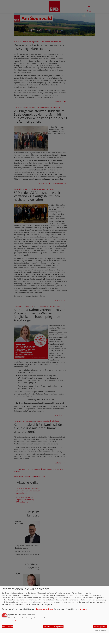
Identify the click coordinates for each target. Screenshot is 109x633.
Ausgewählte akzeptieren (53, 626)
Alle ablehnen (7, 626)
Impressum (82, 609)
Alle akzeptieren (100, 626)
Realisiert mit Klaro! (101, 630)
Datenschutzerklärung (44, 609)
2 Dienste (12, 620)
